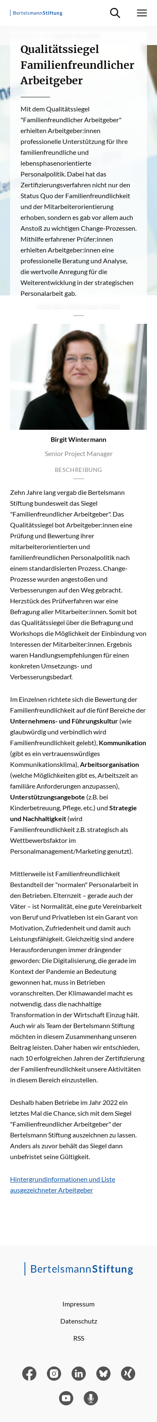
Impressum (78, 1304)
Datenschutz (78, 1321)
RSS (78, 1338)
